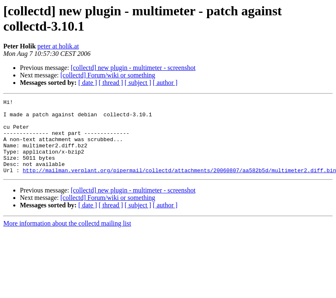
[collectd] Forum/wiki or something (107, 75)
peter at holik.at (58, 46)
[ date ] (87, 82)
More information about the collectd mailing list (67, 238)
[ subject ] (138, 82)
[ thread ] (111, 82)
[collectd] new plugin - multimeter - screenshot (133, 67)
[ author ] (165, 82)
